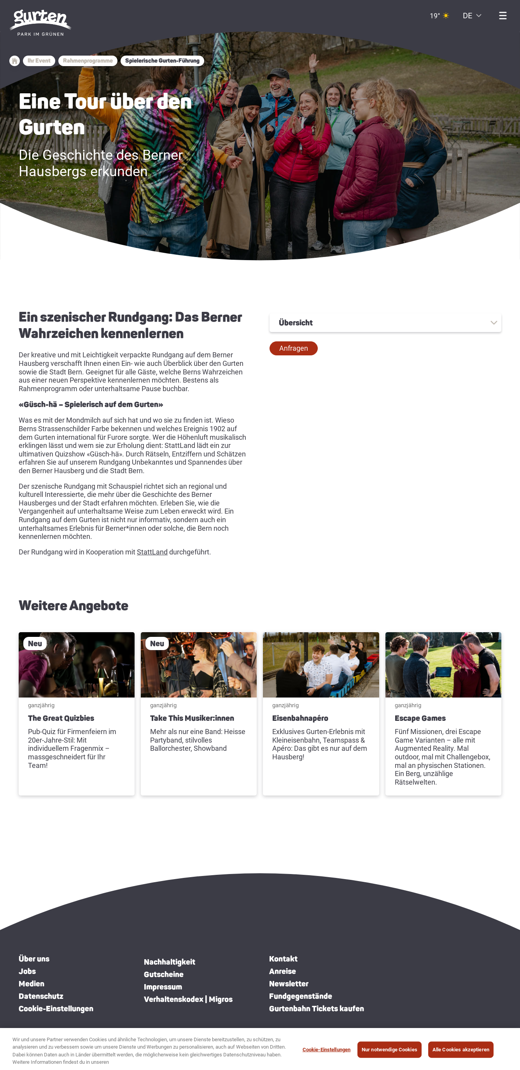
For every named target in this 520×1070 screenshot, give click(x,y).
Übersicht (296, 322)
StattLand (152, 552)
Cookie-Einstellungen (56, 1008)
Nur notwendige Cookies (389, 1053)
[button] (294, 348)
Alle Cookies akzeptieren (460, 1053)
